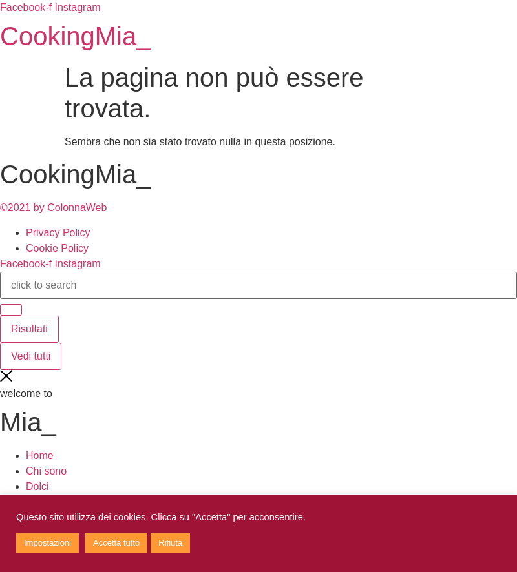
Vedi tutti (30, 356)
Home (40, 455)
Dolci (37, 486)
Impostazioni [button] (47, 542)
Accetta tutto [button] (116, 542)
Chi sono (46, 470)
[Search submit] (11, 310)
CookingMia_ (75, 36)
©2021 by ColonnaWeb (53, 207)
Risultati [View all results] (29, 328)
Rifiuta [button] (170, 542)
